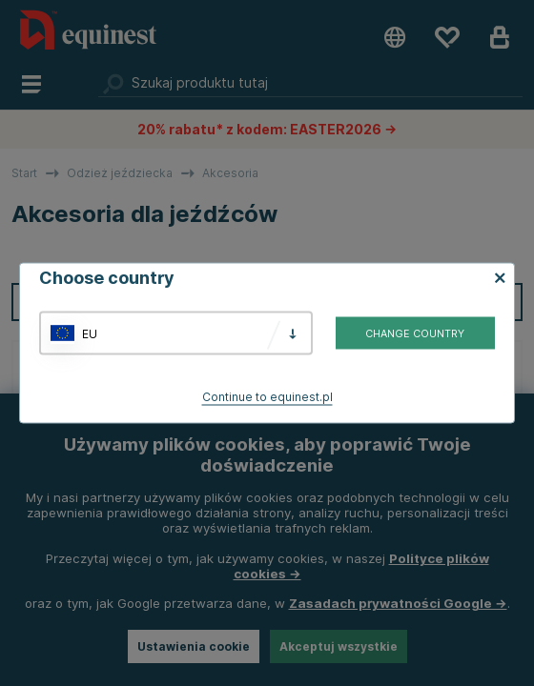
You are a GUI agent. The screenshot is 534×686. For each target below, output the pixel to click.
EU (89, 333)
